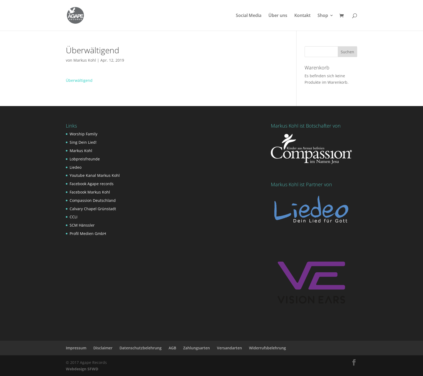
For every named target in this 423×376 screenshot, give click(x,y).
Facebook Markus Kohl (90, 192)
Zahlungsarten (196, 347)
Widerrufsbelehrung (267, 347)
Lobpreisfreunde (85, 158)
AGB (172, 347)
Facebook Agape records (92, 183)
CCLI (73, 216)
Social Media (248, 15)
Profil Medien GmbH (88, 233)
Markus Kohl (84, 60)
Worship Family (83, 133)
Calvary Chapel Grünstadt (93, 208)
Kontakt (302, 15)
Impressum (76, 347)
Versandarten (229, 347)
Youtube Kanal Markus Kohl (95, 175)
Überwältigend (79, 80)
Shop (323, 15)
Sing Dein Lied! (83, 142)
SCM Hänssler (82, 225)
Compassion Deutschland (93, 200)
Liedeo (75, 167)
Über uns (277, 15)
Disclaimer (102, 347)
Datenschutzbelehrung (141, 347)
